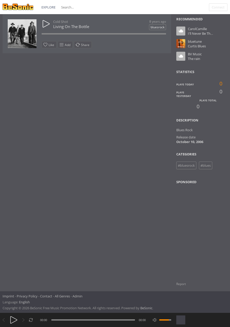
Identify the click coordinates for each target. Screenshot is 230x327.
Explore (48, 7)
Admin (77, 296)
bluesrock (157, 27)
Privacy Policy (27, 296)
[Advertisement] (201, 229)
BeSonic (146, 308)
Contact (46, 296)
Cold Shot (60, 21)
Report (181, 284)
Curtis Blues (197, 46)
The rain (194, 58)
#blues (205, 165)
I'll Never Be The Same (205, 33)
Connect (218, 7)
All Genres (62, 296)
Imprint (8, 296)
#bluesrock (186, 165)
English (24, 302)
